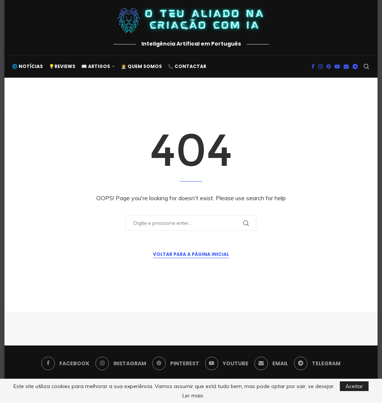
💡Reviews (62, 66)
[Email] (346, 66)
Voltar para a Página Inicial (191, 254)
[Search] (366, 66)
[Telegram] (355, 66)
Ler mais (192, 395)
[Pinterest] (328, 66)
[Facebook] (312, 66)
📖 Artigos (95, 66)
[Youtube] (337, 66)
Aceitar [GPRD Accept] (354, 386)
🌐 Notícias (27, 66)
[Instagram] (320, 66)
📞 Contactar (187, 66)
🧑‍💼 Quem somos (141, 66)
